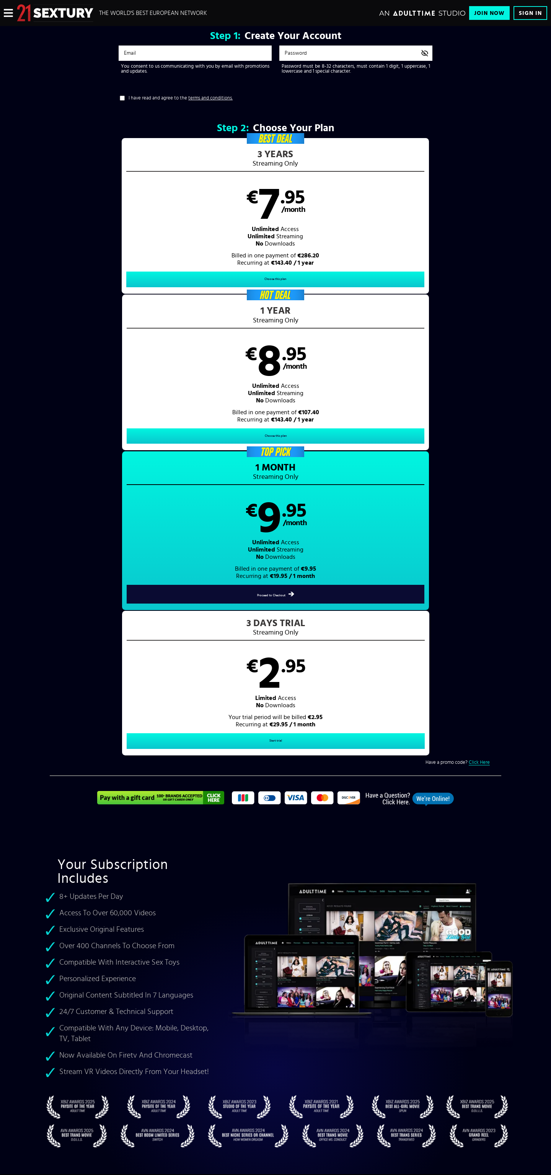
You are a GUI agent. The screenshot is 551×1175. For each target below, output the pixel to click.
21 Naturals (168, 823)
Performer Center (130, 1081)
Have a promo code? (457, 305)
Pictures (294, 910)
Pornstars (295, 901)
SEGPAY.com (348, 1111)
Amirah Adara (153, 781)
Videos (293, 892)
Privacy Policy (193, 1032)
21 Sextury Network (132, 1019)
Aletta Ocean (131, 772)
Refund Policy (192, 1044)
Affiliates (121, 1044)
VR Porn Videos (425, 806)
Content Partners (129, 1032)
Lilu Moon (121, 781)
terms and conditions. (210, 98)
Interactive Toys (128, 1056)
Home (291, 884)
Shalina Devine (206, 772)
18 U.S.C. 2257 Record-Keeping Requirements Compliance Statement (245, 1056)
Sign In (530, 13)
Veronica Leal (89, 781)
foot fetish (182, 798)
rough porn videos (236, 831)
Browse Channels (129, 1007)
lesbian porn (213, 798)
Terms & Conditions (198, 1019)
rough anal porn (204, 789)
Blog (117, 1068)
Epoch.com (150, 1111)
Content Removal (275, 1117)
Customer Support (197, 1007)
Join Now (489, 13)
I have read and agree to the (181, 98)
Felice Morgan (167, 772)
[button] (106, 218)
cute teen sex (160, 789)
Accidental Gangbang (211, 823)
